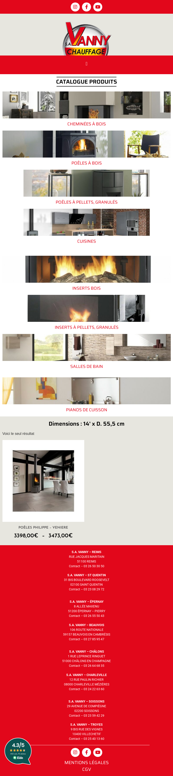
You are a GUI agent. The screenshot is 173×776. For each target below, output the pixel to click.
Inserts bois (86, 288)
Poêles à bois (86, 163)
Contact (74, 566)
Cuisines (86, 241)
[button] (86, 63)
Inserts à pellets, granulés (86, 327)
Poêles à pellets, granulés (87, 202)
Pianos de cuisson (86, 409)
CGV (86, 769)
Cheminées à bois (86, 123)
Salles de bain (86, 366)
